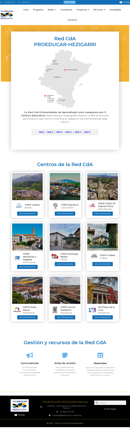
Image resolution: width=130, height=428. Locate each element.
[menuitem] (66, 2)
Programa (38, 10)
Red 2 (50, 133)
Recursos (99, 10)
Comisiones (66, 10)
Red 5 (78, 133)
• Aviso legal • (110, 409)
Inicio (26, 10)
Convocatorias (30, 363)
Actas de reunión (65, 363)
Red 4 (69, 133)
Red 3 (59, 133)
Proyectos (83, 10)
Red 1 (41, 133)
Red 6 (87, 133)
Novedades (115, 10)
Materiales (100, 363)
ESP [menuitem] (66, 2)
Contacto (72, 20)
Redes (52, 10)
